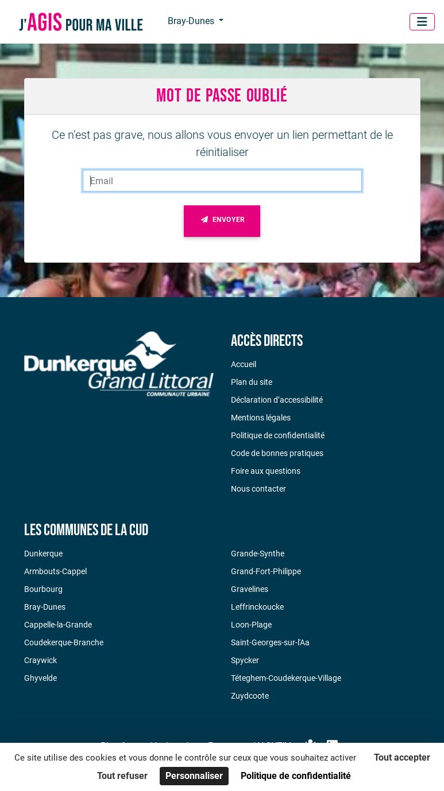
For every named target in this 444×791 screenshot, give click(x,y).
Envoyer (222, 222)
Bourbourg (43, 589)
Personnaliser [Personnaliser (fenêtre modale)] (194, 775)
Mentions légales (261, 417)
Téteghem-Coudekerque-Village (286, 678)
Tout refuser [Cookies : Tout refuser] (122, 775)
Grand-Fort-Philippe (266, 571)
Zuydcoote (250, 695)
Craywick (40, 660)
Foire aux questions (265, 471)
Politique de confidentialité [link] (296, 775)
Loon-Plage (251, 624)
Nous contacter (258, 488)
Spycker (245, 660)
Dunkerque (43, 553)
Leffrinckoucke (257, 606)
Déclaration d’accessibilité (277, 399)
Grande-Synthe (257, 553)
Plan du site (251, 382)
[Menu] (422, 21)
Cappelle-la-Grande (58, 624)
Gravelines (249, 589)
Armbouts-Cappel (55, 571)
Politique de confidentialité (278, 435)
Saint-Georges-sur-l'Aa (270, 642)
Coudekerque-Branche (63, 642)
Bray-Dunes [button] (192, 20)
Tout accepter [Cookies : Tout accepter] (402, 757)
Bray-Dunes (44, 606)
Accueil (243, 364)
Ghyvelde (40, 678)
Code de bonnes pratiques (277, 453)
